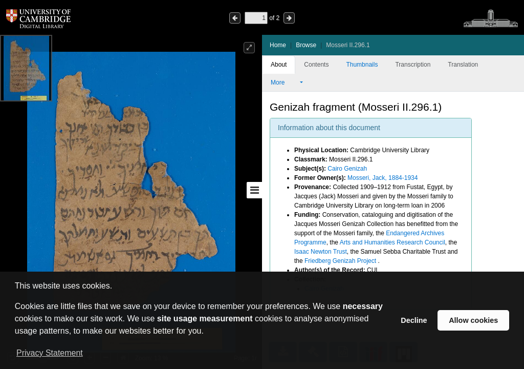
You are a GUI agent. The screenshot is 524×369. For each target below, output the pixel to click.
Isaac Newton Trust (320, 251)
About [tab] (279, 64)
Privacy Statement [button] (49, 352)
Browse (306, 45)
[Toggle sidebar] (254, 190)
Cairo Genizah (347, 168)
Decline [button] (414, 320)
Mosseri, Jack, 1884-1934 (382, 177)
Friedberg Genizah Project (341, 260)
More (284, 82)
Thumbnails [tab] (362, 64)
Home (278, 45)
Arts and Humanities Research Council (392, 242)
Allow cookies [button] (473, 320)
